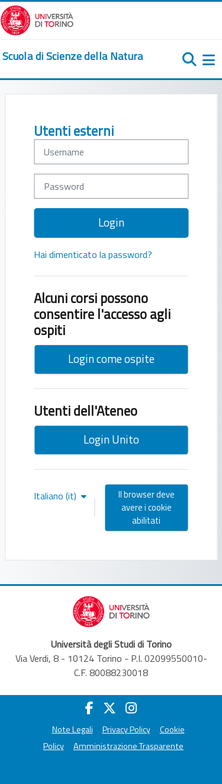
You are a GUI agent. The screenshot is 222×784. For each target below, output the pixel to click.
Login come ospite (111, 358)
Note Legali (72, 729)
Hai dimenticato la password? (93, 254)
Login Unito (111, 439)
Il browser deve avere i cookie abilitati (146, 507)
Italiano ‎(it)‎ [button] (56, 496)
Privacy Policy (126, 729)
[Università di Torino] (37, 19)
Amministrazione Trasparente (128, 746)
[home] (72, 56)
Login (111, 222)
